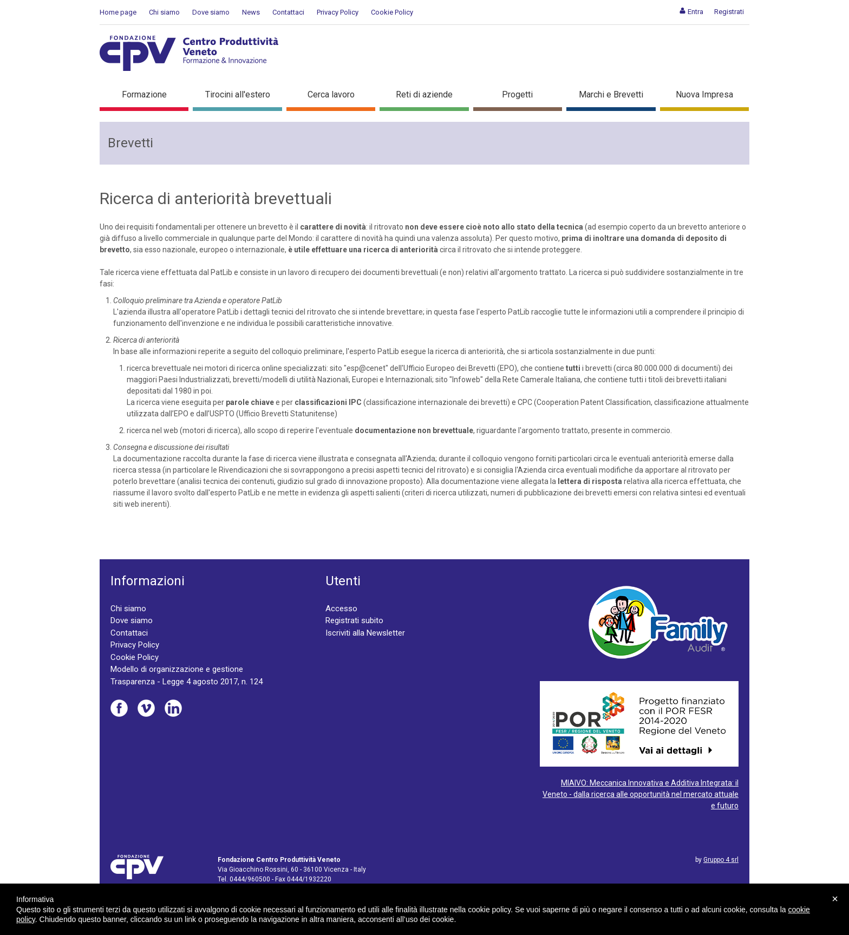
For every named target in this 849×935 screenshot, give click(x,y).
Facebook (119, 708)
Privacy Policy (337, 12)
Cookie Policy (392, 12)
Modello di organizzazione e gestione (176, 669)
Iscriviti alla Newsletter (365, 633)
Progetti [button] (517, 94)
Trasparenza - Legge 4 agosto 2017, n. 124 (186, 681)
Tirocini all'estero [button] (237, 94)
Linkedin (173, 708)
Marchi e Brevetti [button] (611, 94)
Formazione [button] (144, 94)
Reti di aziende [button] (424, 94)
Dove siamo (211, 12)
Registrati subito (354, 620)
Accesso (341, 608)
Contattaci (288, 12)
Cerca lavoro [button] (331, 94)
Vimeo (146, 708)
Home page (118, 12)
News (251, 12)
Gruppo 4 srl (721, 860)
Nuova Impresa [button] (704, 94)
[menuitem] (691, 11)
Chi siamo (164, 12)
